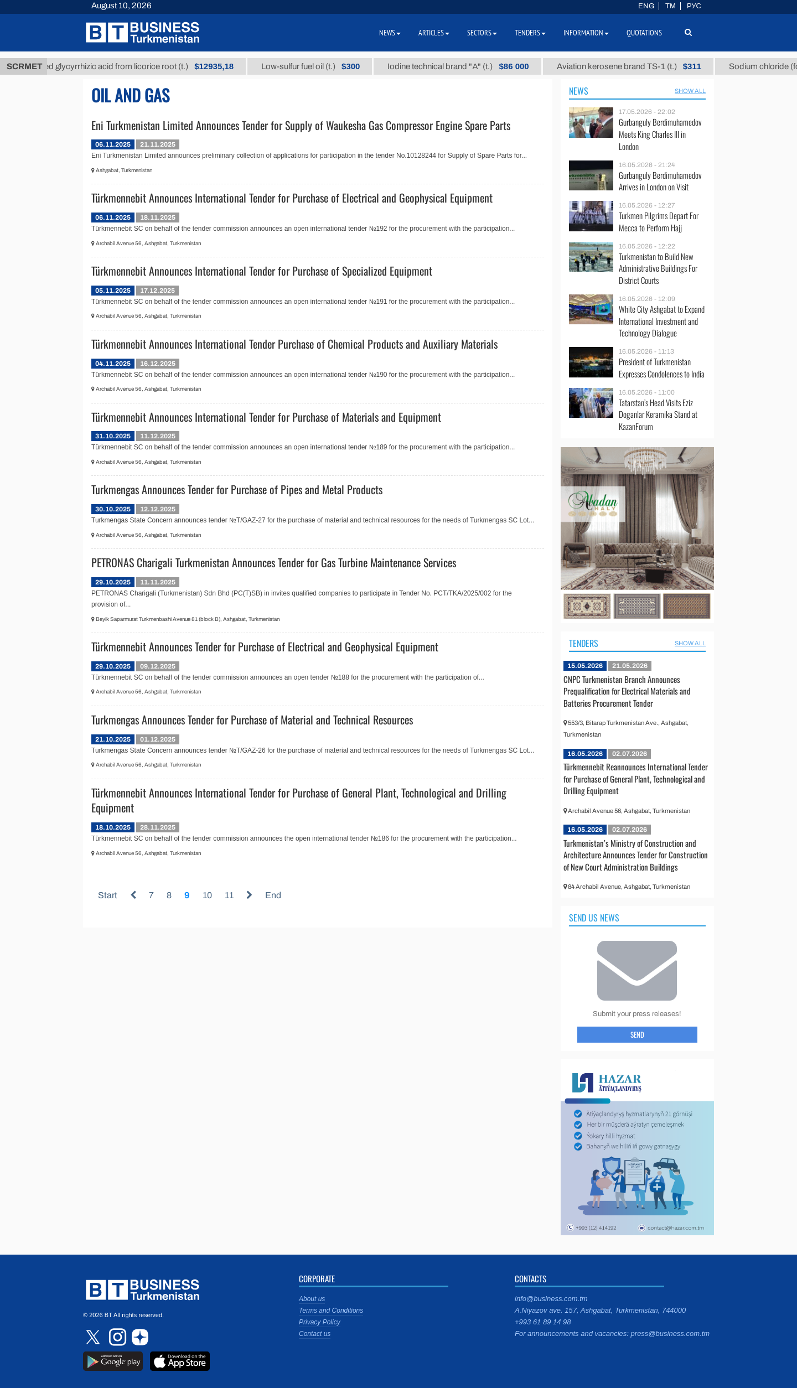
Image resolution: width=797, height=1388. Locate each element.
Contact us (314, 1334)
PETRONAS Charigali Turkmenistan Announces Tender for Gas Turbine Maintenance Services (273, 562)
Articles (433, 33)
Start (107, 895)
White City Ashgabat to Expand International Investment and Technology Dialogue (662, 321)
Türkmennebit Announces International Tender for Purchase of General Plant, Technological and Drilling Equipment (298, 800)
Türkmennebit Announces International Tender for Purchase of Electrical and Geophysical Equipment (292, 197)
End (273, 895)
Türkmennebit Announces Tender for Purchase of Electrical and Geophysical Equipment (264, 646)
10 (207, 895)
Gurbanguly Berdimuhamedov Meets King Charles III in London (660, 134)
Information (586, 33)
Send (637, 1034)
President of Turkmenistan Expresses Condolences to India (662, 368)
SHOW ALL (690, 90)
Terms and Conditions (331, 1310)
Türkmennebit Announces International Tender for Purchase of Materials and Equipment (266, 416)
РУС (694, 6)
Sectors (482, 33)
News (578, 90)
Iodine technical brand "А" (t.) (485, 66)
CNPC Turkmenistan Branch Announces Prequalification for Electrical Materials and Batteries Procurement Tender (627, 691)
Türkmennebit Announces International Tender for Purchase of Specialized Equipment (261, 270)
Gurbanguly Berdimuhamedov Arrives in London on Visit (660, 181)
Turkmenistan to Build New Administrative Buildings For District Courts (658, 269)
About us (312, 1299)
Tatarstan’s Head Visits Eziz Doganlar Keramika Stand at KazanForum (658, 415)
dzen (138, 1337)
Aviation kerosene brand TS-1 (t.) (656, 66)
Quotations (644, 33)
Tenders (583, 643)
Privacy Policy (319, 1322)
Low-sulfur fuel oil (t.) (338, 66)
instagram (116, 1337)
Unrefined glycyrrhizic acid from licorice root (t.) (153, 66)
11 (229, 895)
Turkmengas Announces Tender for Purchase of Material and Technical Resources (252, 719)
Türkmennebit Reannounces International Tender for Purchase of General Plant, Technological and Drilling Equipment (635, 778)
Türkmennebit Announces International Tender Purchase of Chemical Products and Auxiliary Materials (294, 343)
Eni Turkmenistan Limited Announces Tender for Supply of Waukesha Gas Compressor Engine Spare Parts (300, 125)
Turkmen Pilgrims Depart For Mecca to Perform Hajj (658, 222)
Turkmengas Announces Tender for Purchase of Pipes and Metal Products (236, 489)
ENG (646, 6)
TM (670, 6)
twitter (94, 1337)
